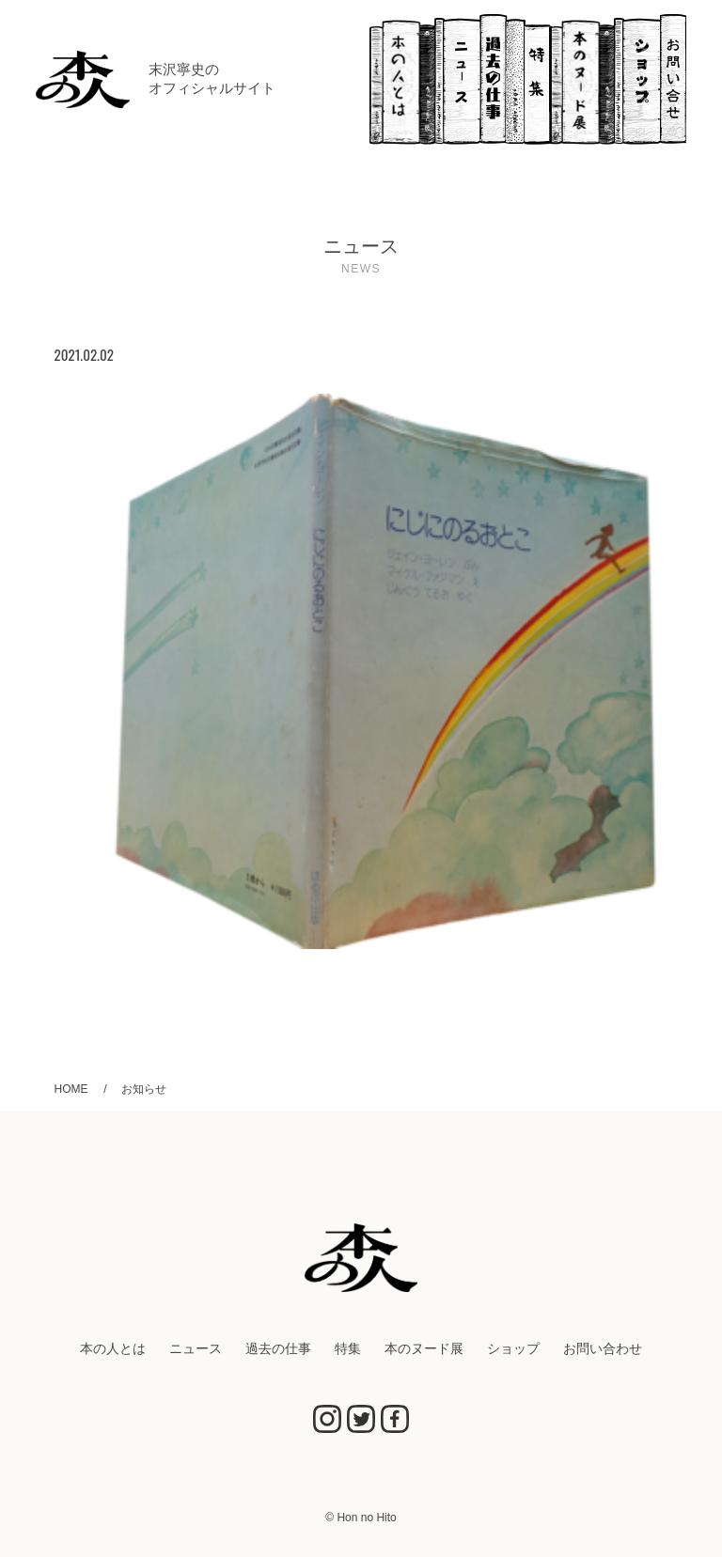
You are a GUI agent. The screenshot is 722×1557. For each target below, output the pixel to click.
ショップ (637, 79)
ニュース (456, 79)
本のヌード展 (582, 79)
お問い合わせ (673, 79)
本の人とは (402, 79)
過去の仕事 (502, 79)
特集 (537, 79)
